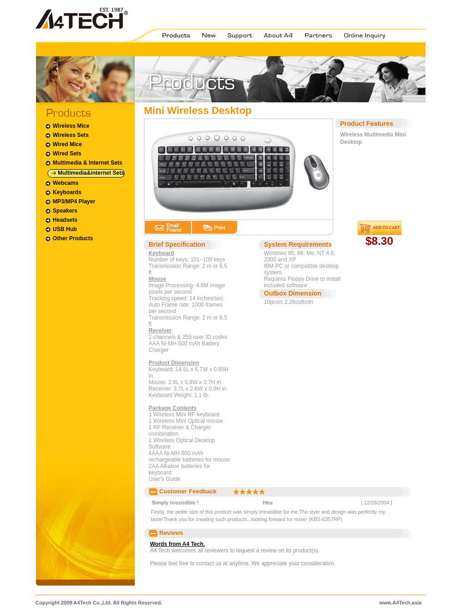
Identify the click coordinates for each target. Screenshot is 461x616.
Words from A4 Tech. (177, 544)
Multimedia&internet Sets (88, 173)
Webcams (61, 183)
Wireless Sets (67, 135)
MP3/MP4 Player (70, 201)
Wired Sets (63, 153)
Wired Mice (63, 144)
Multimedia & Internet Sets (83, 163)
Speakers (61, 211)
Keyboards (63, 192)
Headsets (61, 220)
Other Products (69, 238)
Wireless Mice (67, 126)
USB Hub (61, 229)
